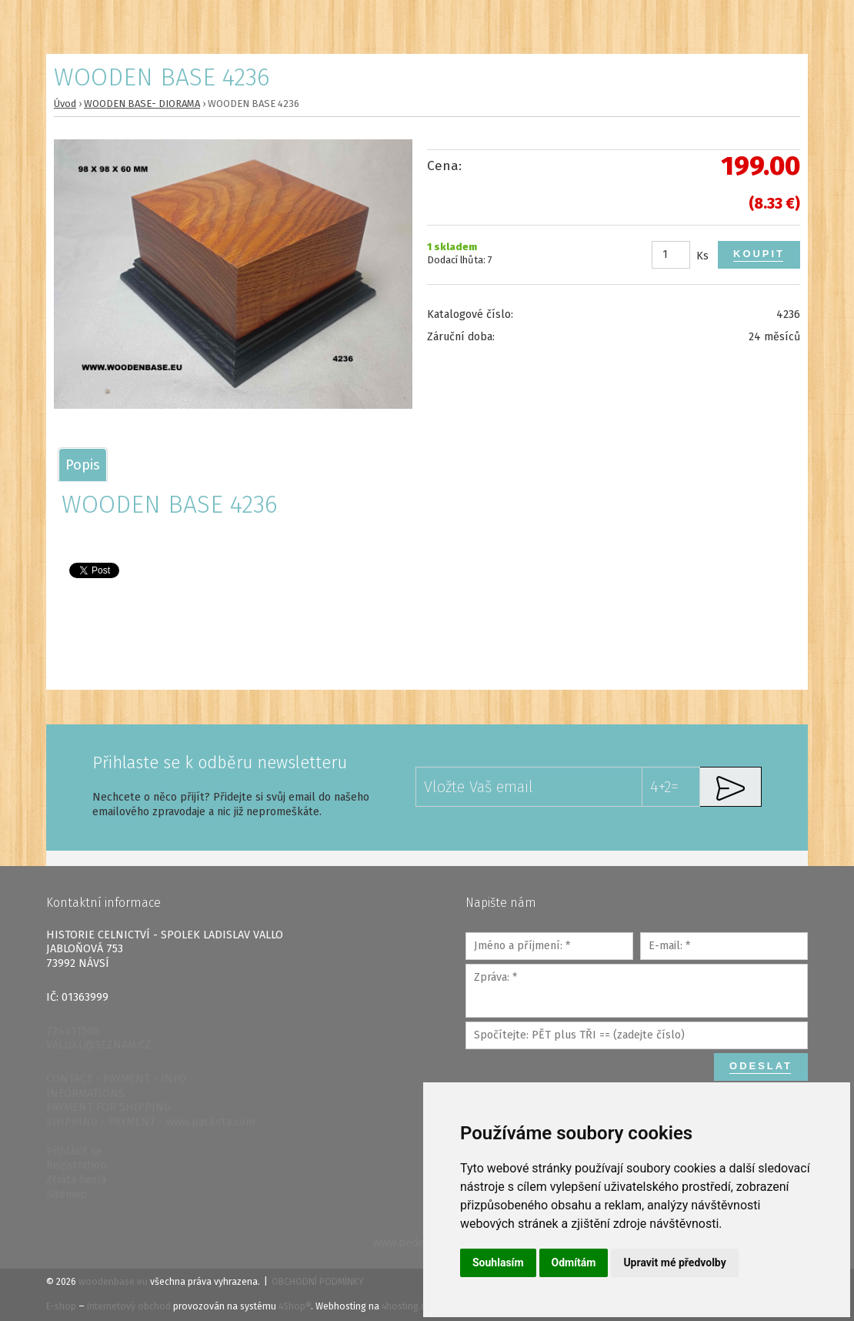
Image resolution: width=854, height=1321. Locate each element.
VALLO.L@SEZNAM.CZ (98, 1045)
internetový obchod (129, 1306)
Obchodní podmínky (318, 1281)
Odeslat (760, 1066)
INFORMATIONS (85, 1093)
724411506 (72, 1031)
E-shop (61, 1306)
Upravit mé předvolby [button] (674, 1262)
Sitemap (66, 1194)
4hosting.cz (406, 1306)
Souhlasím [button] (498, 1262)
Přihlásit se (74, 1151)
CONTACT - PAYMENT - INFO (116, 1078)
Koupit (759, 253)
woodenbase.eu (113, 1281)
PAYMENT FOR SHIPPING (108, 1107)
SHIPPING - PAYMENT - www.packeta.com (150, 1122)
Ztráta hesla (76, 1179)
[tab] (83, 464)
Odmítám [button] (574, 1262)
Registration (76, 1165)
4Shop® (295, 1306)
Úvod (65, 103)
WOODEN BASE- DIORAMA (142, 103)
